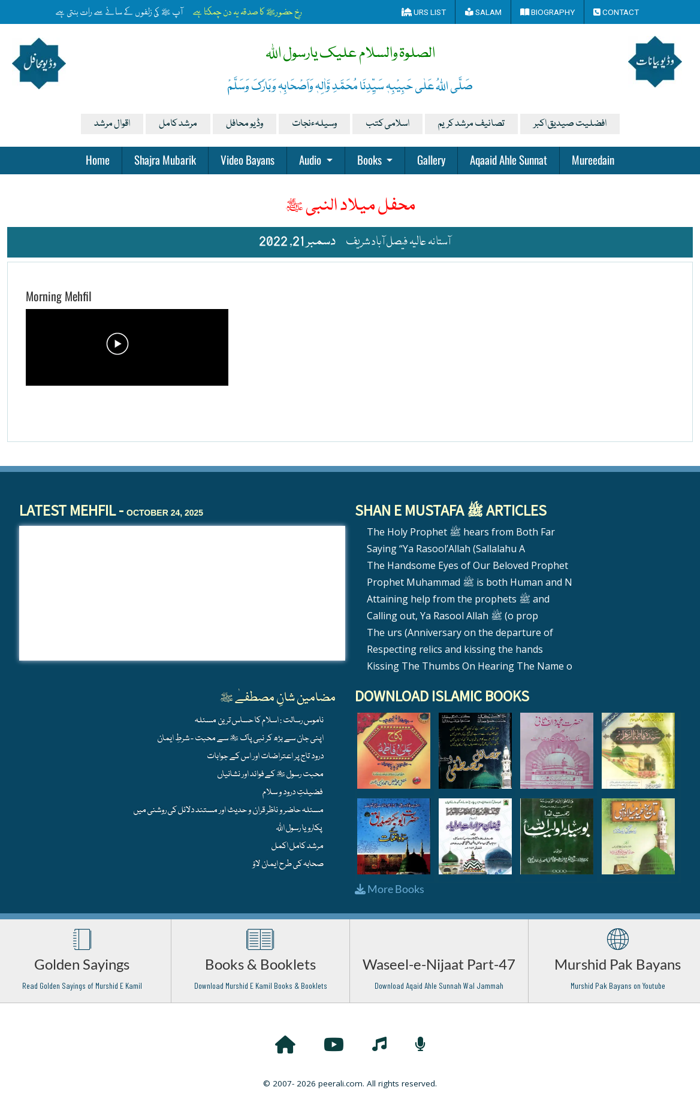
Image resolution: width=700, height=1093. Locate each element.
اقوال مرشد (112, 124)
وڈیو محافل (244, 124)
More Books (389, 888)
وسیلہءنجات (314, 124)
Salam (483, 12)
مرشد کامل (178, 124)
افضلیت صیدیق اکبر (570, 124)
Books (370, 159)
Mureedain (593, 159)
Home (98, 159)
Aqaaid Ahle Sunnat (508, 159)
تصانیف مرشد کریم (471, 124)
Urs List (424, 12)
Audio (311, 159)
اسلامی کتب (387, 124)
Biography (547, 12)
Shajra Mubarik (165, 159)
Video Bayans (247, 159)
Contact (616, 12)
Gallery (431, 159)
